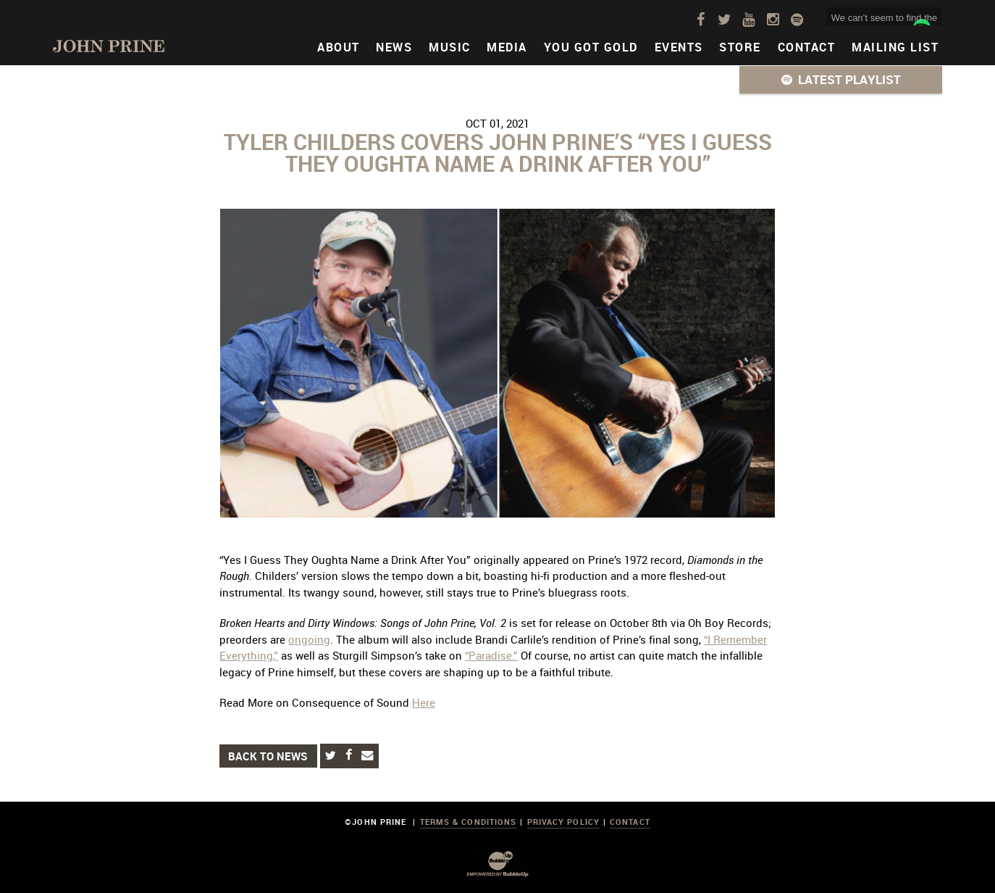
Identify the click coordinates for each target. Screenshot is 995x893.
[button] (840, 80)
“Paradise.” (491, 655)
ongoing (309, 639)
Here (423, 702)
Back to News (268, 756)
